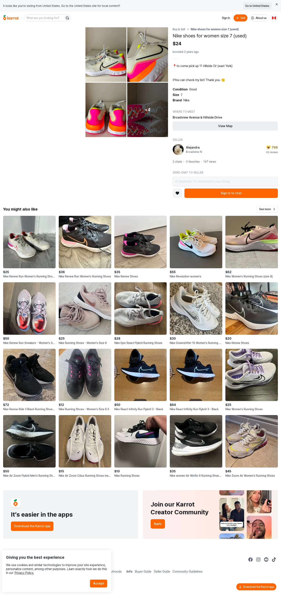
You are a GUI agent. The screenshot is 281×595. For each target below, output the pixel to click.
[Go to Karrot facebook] (250, 559)
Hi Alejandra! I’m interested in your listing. (225, 181)
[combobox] (44, 17)
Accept (100, 575)
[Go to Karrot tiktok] (274, 559)
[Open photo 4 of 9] (105, 110)
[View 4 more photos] (147, 110)
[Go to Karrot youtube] (266, 559)
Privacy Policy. (52, 565)
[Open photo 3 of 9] (147, 54)
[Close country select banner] (276, 4)
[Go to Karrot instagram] (258, 559)
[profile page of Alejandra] (178, 149)
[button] (267, 209)
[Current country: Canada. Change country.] (274, 18)
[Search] (67, 18)
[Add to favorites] (177, 193)
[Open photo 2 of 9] (105, 54)
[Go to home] (11, 18)
